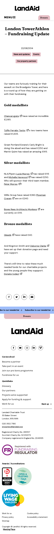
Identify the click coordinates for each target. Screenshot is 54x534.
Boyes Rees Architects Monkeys (20, 209)
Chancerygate (11, 116)
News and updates (22, 54)
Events (36, 54)
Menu (9, 17)
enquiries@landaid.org (12, 426)
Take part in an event (12, 366)
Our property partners (26, 61)
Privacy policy (8, 517)
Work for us (8, 403)
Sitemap (5, 521)
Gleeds (7, 235)
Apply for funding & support (16, 399)
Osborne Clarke (38, 245)
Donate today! (11, 274)
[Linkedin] (24, 297)
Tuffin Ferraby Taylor (15, 130)
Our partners (8, 390)
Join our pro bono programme (17, 370)
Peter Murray (11, 184)
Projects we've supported (15, 395)
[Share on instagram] (27, 347)
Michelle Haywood (18, 177)
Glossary (6, 386)
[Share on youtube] (20, 347)
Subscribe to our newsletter (37, 310)
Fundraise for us (10, 375)
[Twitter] (16, 297)
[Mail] (32, 297)
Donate (44, 17)
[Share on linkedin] (33, 347)
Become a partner (11, 361)
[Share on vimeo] (40, 347)
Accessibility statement (37, 517)
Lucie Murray (23, 173)
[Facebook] (9, 297)
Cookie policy (33, 513)
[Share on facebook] (13, 347)
